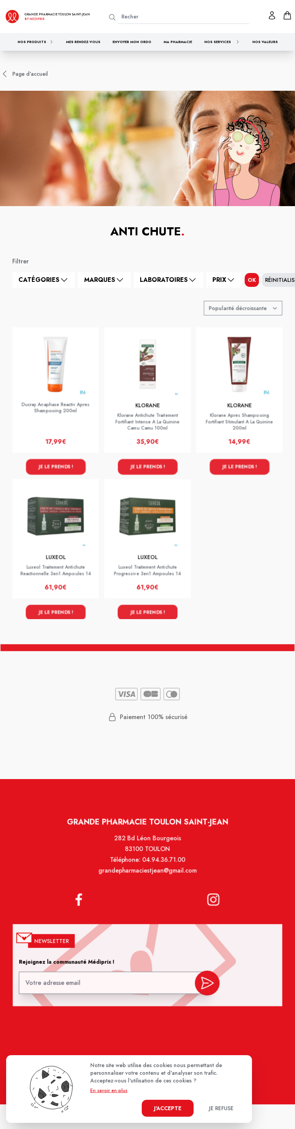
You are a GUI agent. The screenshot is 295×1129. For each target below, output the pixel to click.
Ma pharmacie (178, 41)
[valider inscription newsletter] (204, 985)
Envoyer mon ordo (132, 41)
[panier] (287, 15)
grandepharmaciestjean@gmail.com (147, 878)
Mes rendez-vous (83, 41)
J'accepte (167, 1108)
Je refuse (221, 1108)
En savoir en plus (109, 1090)
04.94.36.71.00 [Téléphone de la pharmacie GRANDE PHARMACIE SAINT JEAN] (163, 868)
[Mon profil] (272, 15)
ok (252, 280)
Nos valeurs (265, 41)
